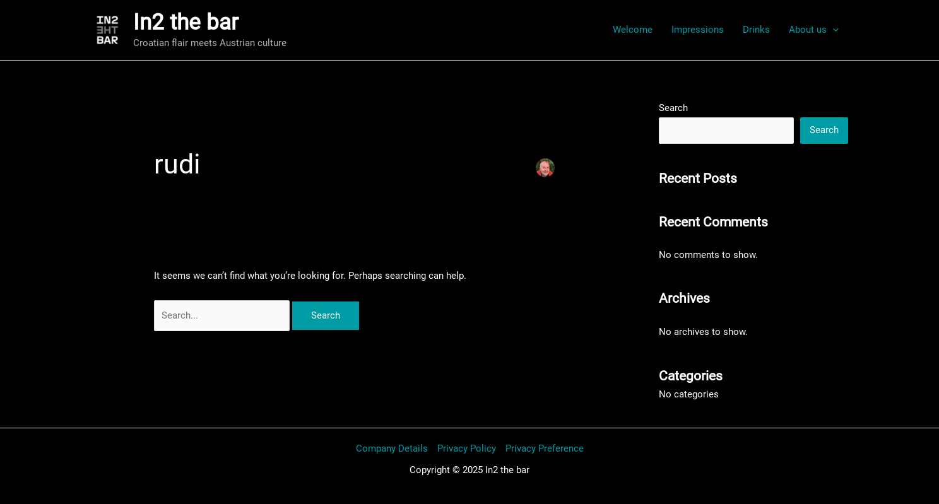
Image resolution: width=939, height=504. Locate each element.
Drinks (756, 29)
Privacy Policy (466, 448)
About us (814, 30)
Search (673, 108)
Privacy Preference (544, 448)
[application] (833, 30)
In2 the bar (186, 22)
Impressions (697, 29)
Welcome (633, 29)
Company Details (392, 448)
